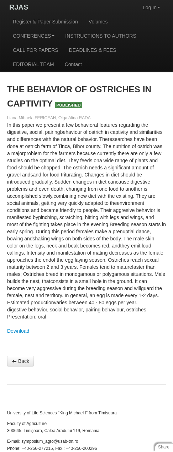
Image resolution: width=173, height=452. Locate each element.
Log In (151, 7)
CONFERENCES (33, 36)
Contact (73, 64)
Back (20, 361)
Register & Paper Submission (45, 21)
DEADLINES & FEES (92, 50)
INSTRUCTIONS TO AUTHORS (100, 36)
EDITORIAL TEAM (33, 64)
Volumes (98, 21)
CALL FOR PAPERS (35, 50)
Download (18, 331)
